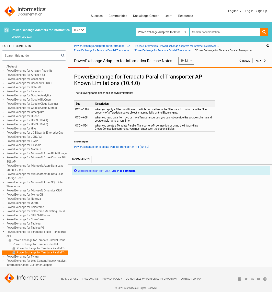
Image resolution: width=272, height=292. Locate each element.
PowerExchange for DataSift (23, 87)
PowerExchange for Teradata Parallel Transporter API (36, 233)
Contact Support (192, 278)
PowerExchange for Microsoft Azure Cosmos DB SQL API (36, 159)
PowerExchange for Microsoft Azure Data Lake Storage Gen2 (34, 176)
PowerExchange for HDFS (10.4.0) (27, 124)
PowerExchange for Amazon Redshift (29, 70)
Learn (168, 16)
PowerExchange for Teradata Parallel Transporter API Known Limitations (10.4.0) (42, 252)
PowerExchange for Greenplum (25, 112)
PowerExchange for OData (22, 202)
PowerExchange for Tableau (23, 223)
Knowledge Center (146, 16)
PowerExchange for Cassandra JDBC (28, 83)
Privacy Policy (112, 278)
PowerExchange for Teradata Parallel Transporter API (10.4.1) (40, 240)
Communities (117, 16)
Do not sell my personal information (151, 278)
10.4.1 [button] (79, 30)
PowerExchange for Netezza (23, 198)
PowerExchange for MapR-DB (24, 149)
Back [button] (246, 61)
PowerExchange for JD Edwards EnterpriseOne (34, 132)
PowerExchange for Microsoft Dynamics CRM (34, 190)
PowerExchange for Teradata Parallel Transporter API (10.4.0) (33, 244)
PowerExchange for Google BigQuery (28, 99)
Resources (185, 16)
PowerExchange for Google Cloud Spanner (32, 103)
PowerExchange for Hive (21, 128)
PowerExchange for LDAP (22, 140)
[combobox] (225, 32)
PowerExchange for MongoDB (24, 194)
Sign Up (261, 11)
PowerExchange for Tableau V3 (25, 227)
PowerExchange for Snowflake (25, 219)
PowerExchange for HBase (22, 116)
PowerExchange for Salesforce (25, 207)
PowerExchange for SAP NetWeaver (28, 215)
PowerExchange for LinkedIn (23, 145)
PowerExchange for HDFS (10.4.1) (27, 120)
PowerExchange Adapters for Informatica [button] (163, 32)
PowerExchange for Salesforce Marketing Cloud (35, 211)
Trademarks (90, 278)
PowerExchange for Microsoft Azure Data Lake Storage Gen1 (34, 167)
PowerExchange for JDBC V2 (24, 136)
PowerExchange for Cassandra (25, 78)
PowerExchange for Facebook (24, 91)
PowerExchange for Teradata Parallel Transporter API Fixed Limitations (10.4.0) (42, 248)
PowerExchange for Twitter (22, 256)
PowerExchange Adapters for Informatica (41, 30)
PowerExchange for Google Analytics (28, 95)
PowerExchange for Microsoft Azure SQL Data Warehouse (34, 184)
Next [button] (259, 61)
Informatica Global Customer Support (29, 264)
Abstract (11, 66)
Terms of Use (69, 278)
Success (97, 16)
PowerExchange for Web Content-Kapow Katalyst (36, 260)
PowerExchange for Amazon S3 (25, 74)
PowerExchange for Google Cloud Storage (32, 107)
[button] (235, 11)
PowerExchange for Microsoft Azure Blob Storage (36, 153)
